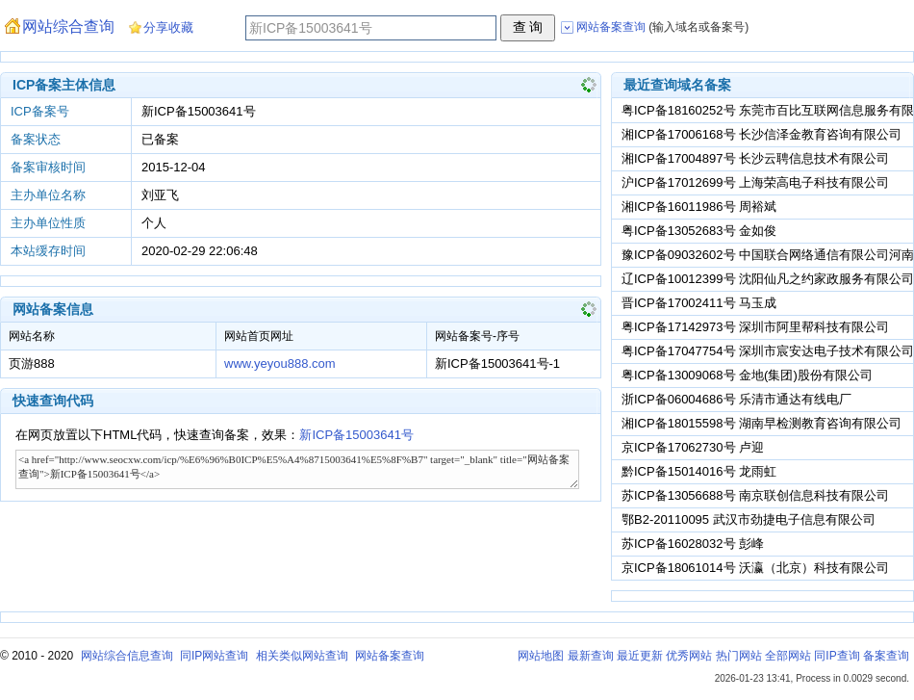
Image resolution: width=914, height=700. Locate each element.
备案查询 (886, 655)
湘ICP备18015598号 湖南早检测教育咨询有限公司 (761, 423)
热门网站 (739, 655)
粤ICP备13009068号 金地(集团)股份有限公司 (747, 375)
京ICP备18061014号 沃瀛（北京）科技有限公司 (755, 567)
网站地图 (541, 655)
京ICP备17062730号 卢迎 (693, 447)
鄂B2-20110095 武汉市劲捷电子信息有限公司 (749, 519)
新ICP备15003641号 (356, 435)
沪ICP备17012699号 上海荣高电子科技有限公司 (755, 182)
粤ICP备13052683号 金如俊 (699, 230)
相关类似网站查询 (302, 655)
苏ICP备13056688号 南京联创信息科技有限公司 (755, 495)
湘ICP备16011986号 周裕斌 (699, 206)
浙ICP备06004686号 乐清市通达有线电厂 (736, 399)
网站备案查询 (389, 655)
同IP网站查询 (214, 655)
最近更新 (640, 655)
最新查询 (591, 655)
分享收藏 (168, 27)
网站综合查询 (68, 26)
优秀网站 (689, 655)
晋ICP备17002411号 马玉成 (699, 303)
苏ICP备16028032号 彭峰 (693, 543)
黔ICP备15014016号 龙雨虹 (699, 471)
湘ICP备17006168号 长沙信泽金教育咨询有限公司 (761, 134)
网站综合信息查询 (127, 655)
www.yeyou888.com (280, 363)
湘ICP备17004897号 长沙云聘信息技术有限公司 (755, 158)
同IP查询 (836, 655)
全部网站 (788, 655)
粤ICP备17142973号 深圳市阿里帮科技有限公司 (755, 327)
